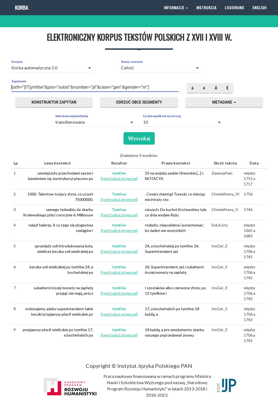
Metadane (224, 102)
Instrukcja (206, 13)
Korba (21, 13)
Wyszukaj (139, 138)
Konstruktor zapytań (53, 102)
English (259, 13)
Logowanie (234, 13)
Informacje (176, 13)
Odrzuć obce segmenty (139, 102)
